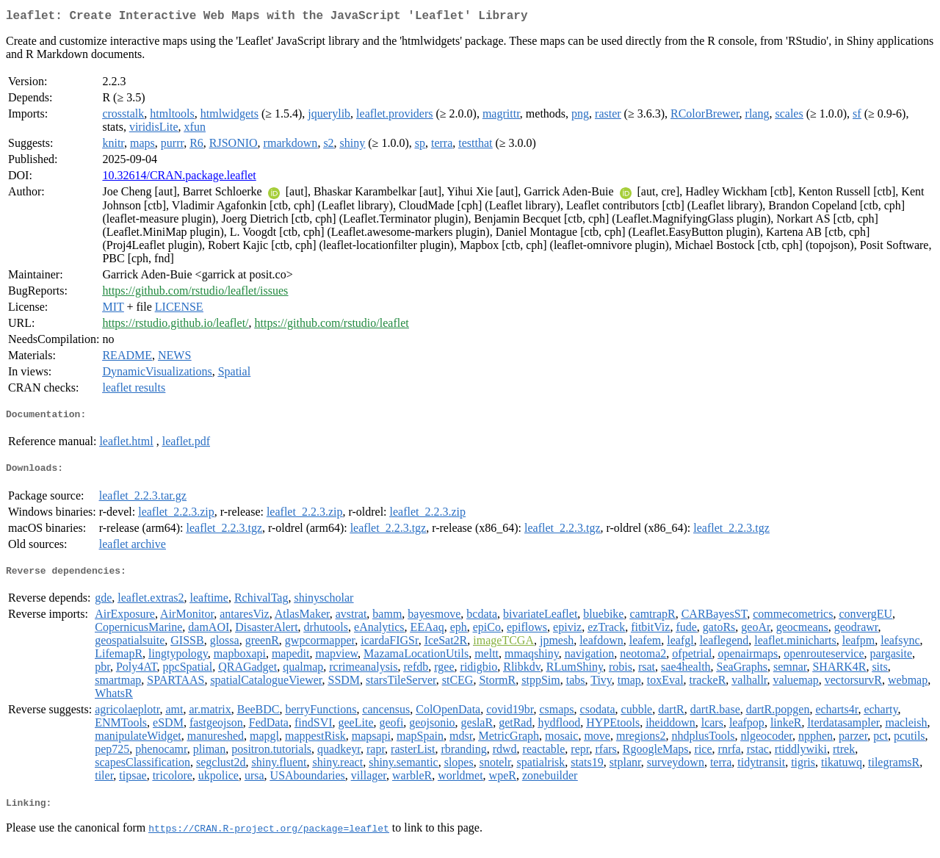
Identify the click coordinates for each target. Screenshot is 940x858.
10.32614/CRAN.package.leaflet (179, 178)
